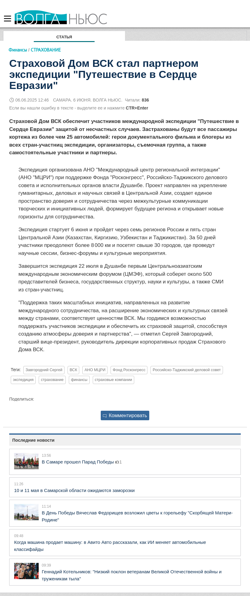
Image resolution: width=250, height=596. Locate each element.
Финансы (18, 50)
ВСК (73, 370)
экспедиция (23, 380)
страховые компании (113, 380)
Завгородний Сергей (43, 370)
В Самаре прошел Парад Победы (78, 461)
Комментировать (125, 415)
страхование (52, 380)
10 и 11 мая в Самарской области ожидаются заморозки (74, 490)
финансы (79, 380)
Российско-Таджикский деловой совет (187, 370)
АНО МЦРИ (94, 370)
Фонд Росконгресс (129, 370)
